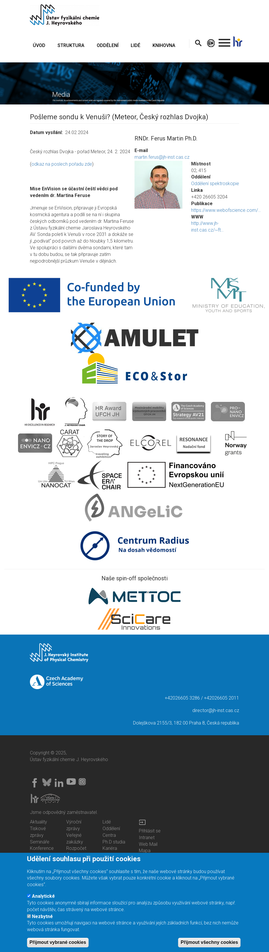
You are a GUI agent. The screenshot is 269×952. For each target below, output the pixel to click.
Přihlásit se (150, 831)
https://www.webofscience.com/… (226, 210)
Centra (109, 835)
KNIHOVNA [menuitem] (164, 45)
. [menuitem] (224, 40)
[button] (158, 185)
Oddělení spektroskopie (215, 183)
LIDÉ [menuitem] (135, 45)
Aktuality (38, 822)
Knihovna (112, 855)
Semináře (39, 842)
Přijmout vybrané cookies (58, 945)
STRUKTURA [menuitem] (71, 45)
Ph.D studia (114, 842)
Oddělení (111, 828)
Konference (42, 848)
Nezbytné (42, 919)
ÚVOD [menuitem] (39, 45)
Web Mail (148, 844)
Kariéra (110, 848)
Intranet (147, 837)
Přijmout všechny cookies (209, 945)
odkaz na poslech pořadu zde (61, 164)
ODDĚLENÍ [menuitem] (108, 45)
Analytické (43, 899)
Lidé (107, 822)
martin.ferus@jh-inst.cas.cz (161, 157)
